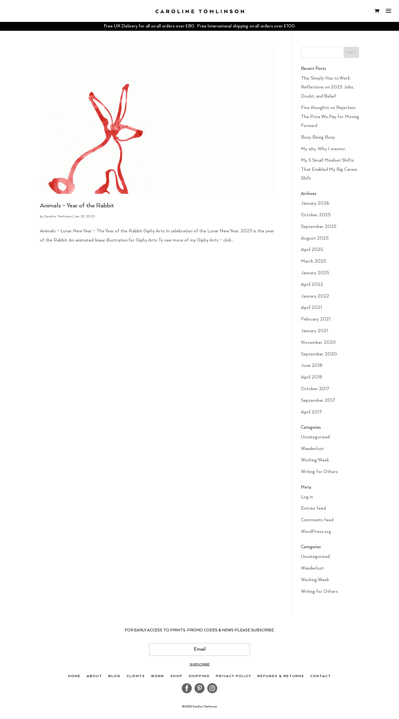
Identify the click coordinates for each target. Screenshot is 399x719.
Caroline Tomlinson (58, 216)
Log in (307, 497)
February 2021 (316, 319)
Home (74, 676)
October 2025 (316, 215)
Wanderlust (312, 448)
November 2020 (318, 342)
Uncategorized (315, 437)
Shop (176, 676)
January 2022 (315, 296)
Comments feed (317, 520)
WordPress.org (316, 531)
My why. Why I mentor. (323, 149)
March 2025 (313, 261)
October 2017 (315, 389)
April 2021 (311, 307)
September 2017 (318, 400)
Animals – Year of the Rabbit (77, 205)
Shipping (199, 676)
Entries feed (313, 508)
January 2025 (315, 273)
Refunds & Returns (280, 676)
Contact (320, 676)
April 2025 (312, 249)
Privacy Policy (233, 676)
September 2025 (318, 226)
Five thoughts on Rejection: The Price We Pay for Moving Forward (330, 116)
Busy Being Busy (318, 137)
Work (157, 676)
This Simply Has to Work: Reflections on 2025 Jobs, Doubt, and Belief (327, 87)
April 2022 (312, 284)
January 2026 (315, 203)
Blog (114, 676)
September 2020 (319, 354)
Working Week (315, 460)
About (94, 676)
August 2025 (315, 238)
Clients (136, 676)
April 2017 (311, 412)
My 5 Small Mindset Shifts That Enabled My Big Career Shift (329, 169)
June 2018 (311, 365)
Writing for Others (319, 471)
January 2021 (314, 331)
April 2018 (311, 377)
